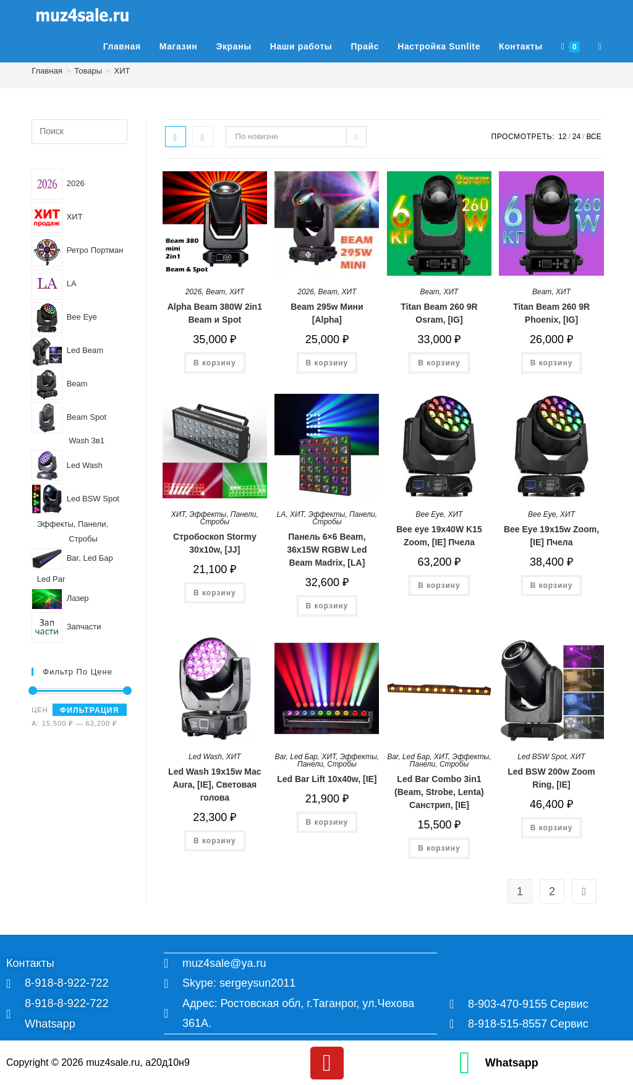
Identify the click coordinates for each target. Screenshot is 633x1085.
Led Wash (205, 756)
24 (576, 136)
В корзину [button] (214, 363)
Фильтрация (89, 710)
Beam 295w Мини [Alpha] (327, 313)
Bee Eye (429, 514)
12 (562, 136)
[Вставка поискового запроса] (79, 131)
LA (281, 514)
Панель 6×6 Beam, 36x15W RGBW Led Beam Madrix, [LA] (327, 550)
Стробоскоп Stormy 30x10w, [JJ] (215, 543)
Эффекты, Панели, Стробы (223, 518)
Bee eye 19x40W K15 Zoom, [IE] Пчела (439, 535)
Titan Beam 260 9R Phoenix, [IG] (551, 313)
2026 (193, 291)
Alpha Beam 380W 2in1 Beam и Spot (215, 313)
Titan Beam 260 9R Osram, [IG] (439, 313)
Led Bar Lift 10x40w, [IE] (326, 779)
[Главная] (47, 70)
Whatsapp (511, 1061)
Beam (215, 291)
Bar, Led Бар (296, 756)
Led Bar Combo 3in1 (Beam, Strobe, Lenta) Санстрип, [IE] (439, 792)
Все (594, 136)
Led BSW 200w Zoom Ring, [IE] (551, 778)
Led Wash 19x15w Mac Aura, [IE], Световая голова (214, 784)
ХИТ (122, 70)
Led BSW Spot (541, 756)
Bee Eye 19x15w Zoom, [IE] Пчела (551, 535)
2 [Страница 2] (552, 891)
